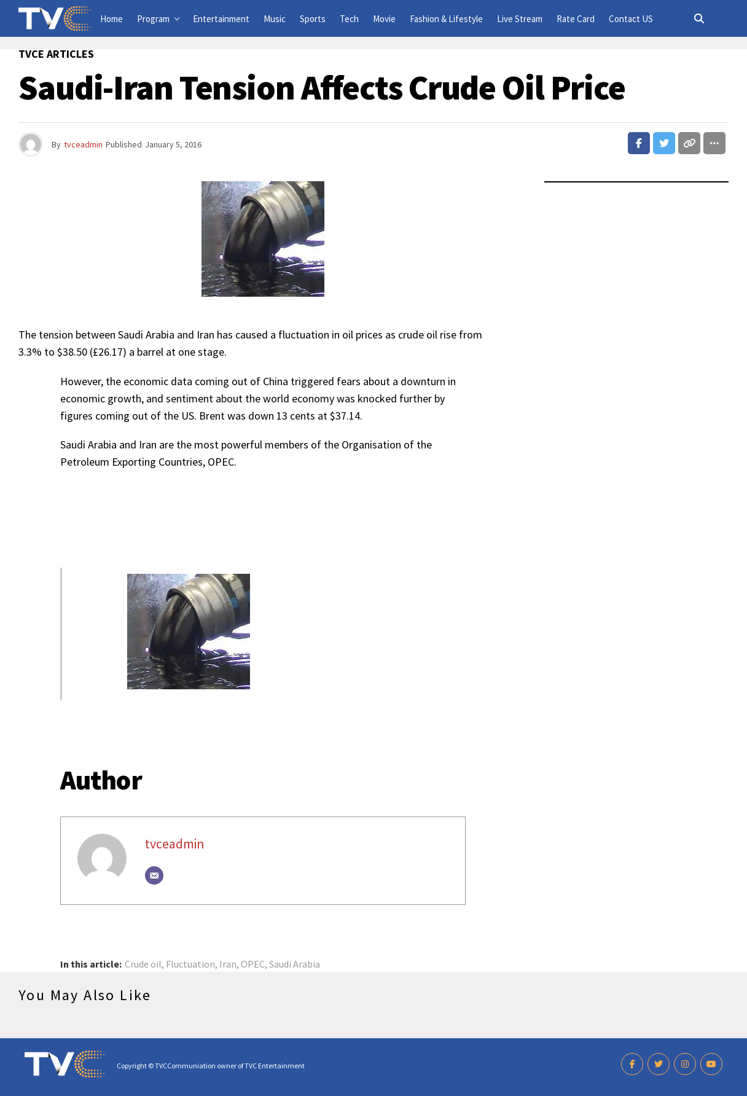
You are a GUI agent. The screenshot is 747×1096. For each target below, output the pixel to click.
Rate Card (576, 19)
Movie (384, 19)
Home (111, 19)
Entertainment (221, 19)
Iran (228, 964)
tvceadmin (83, 144)
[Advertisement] (263, 510)
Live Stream (519, 19)
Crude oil (143, 964)
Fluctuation (190, 964)
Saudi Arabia (294, 964)
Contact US (631, 19)
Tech (349, 19)
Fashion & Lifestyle (446, 19)
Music (275, 19)
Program (153, 19)
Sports (313, 19)
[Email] (154, 875)
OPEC (253, 964)
